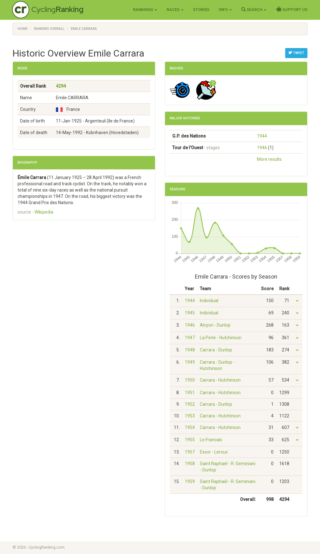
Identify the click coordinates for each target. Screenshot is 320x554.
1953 (190, 415)
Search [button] (253, 9)
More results (269, 159)
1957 (190, 451)
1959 (190, 481)
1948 (190, 349)
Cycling (57, 9)
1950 (190, 380)
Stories (201, 9)
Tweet (296, 53)
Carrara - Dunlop (216, 349)
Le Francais (211, 439)
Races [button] (175, 9)
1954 (190, 427)
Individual (209, 300)
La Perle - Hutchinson (221, 337)
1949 (190, 362)
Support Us (291, 9)
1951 (190, 392)
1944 (262, 135)
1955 (190, 439)
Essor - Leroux (214, 451)
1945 (190, 312)
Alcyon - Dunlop (215, 325)
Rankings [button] (145, 9)
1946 (262, 147)
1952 (190, 404)
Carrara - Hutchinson (220, 380)
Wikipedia (44, 212)
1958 (190, 463)
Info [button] (225, 9)
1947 (190, 337)
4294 (61, 86)
